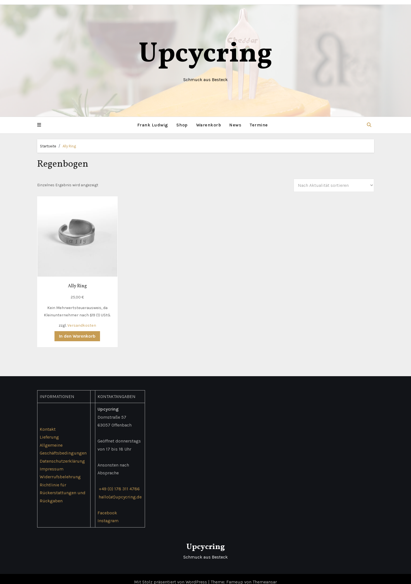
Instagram (107, 514)
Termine (259, 125)
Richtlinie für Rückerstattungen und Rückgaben (62, 486)
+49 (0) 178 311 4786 (118, 482)
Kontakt (48, 422)
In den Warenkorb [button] (74, 330)
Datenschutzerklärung (62, 454)
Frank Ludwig (152, 125)
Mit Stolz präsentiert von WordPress (171, 575)
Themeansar (265, 575)
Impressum (51, 462)
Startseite (48, 146)
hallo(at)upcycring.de (119, 490)
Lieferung (49, 431)
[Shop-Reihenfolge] (334, 185)
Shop (182, 125)
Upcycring (205, 54)
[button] (39, 125)
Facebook (107, 506)
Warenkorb (208, 125)
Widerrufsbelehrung (60, 470)
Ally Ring (69, 146)
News (235, 125)
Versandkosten (78, 319)
